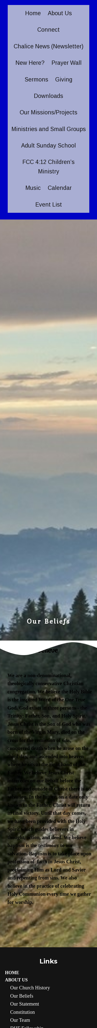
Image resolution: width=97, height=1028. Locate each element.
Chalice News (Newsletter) (49, 46)
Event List (48, 204)
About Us (60, 13)
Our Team (20, 1020)
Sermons (36, 79)
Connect (48, 29)
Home (33, 13)
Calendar (60, 188)
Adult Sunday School (48, 145)
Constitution (22, 1012)
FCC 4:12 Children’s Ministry (48, 166)
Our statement (24, 1004)
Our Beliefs (21, 996)
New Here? (30, 63)
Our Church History (30, 987)
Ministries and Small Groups (48, 129)
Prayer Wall (66, 63)
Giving (63, 79)
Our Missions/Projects (48, 112)
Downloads (48, 96)
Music (33, 188)
